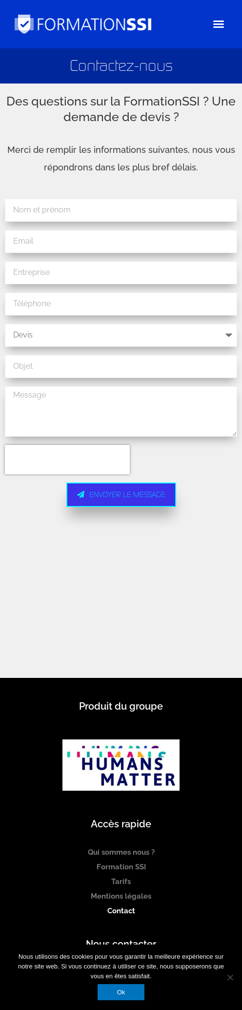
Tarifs (121, 881)
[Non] (230, 977)
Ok (121, 992)
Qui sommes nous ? (121, 852)
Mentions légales (121, 896)
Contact (121, 910)
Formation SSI (121, 867)
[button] (218, 24)
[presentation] (67, 459)
